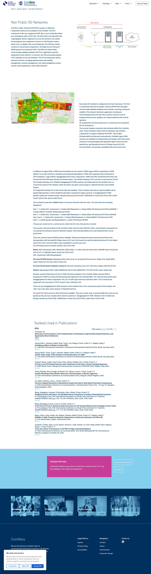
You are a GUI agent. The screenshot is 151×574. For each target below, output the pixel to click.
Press (128, 3)
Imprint (80, 542)
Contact (103, 542)
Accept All (38, 566)
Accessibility (82, 550)
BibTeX (37, 340)
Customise (12, 566)
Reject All (25, 566)
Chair (118, 3)
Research (94, 3)
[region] (25, 560)
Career (102, 546)
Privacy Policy (82, 546)
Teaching (107, 3)
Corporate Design (106, 553)
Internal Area (104, 550)
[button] (123, 462)
